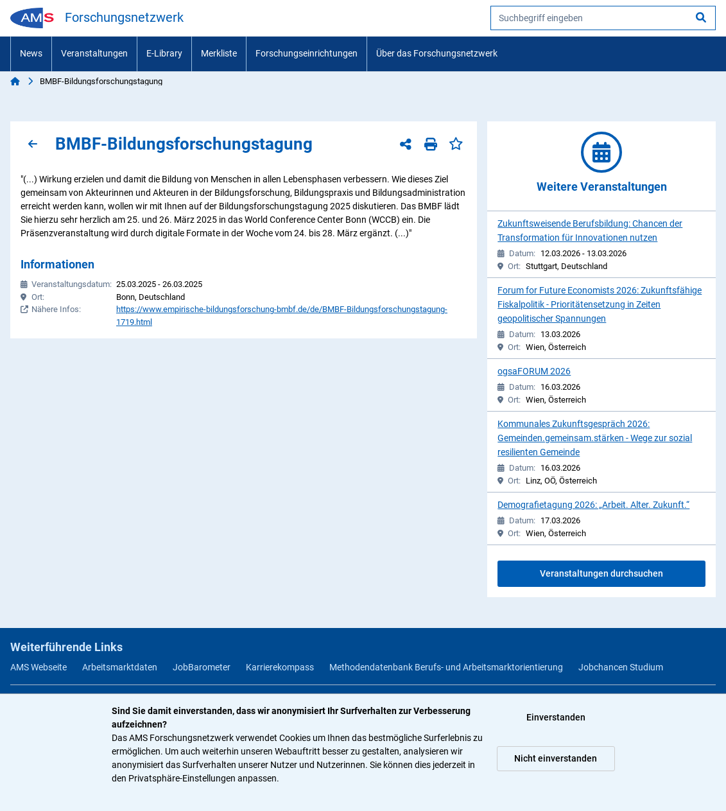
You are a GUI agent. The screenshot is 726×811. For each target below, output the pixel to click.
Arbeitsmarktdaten (119, 667)
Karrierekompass (280, 667)
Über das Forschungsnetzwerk (436, 53)
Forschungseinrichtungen (306, 53)
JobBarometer (201, 667)
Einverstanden (555, 717)
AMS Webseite (38, 667)
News (31, 53)
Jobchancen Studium (620, 667)
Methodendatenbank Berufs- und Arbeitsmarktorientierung (446, 667)
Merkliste (219, 53)
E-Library (164, 53)
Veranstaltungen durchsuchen (601, 573)
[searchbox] (603, 18)
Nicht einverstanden (555, 758)
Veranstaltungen (94, 53)
